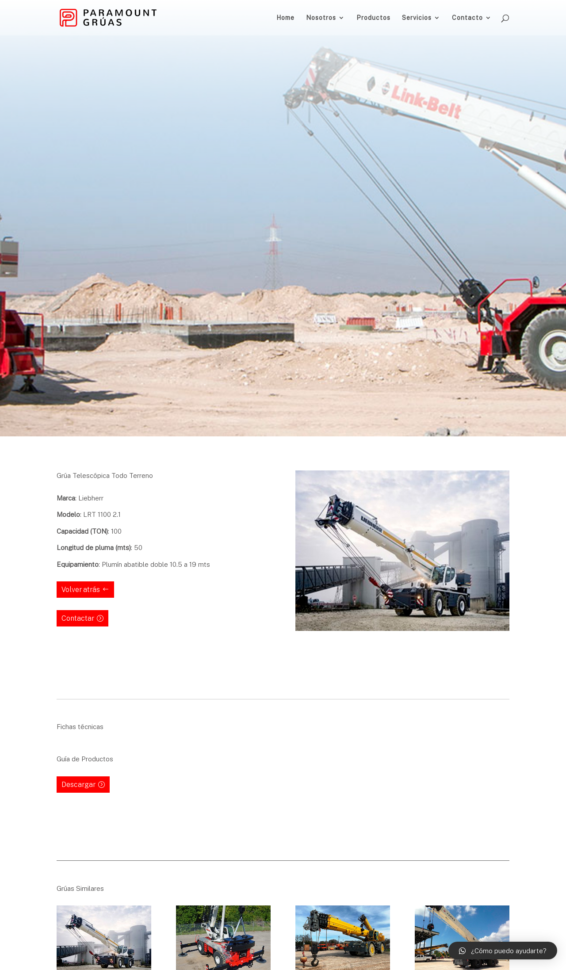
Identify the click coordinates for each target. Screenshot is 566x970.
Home (285, 18)
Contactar (77, 618)
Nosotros (321, 18)
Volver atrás (80, 589)
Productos (373, 18)
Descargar (78, 784)
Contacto (467, 18)
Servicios (417, 18)
